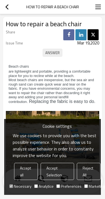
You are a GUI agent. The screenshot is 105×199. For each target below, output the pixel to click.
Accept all (25, 171)
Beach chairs (19, 66)
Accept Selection (54, 171)
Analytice (44, 186)
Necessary (20, 186)
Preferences (69, 186)
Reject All (88, 171)
